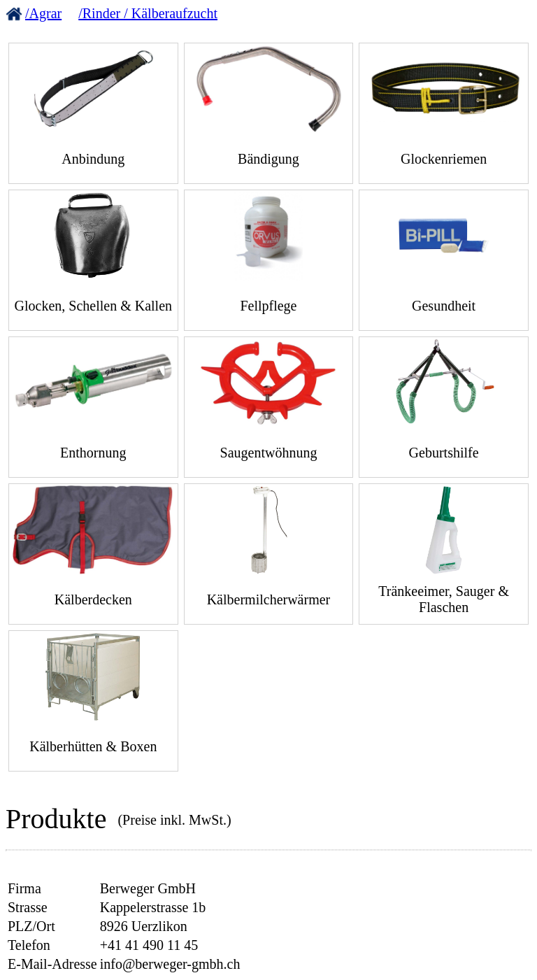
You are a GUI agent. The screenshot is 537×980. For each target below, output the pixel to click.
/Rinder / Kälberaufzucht (147, 13)
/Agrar (43, 13)
